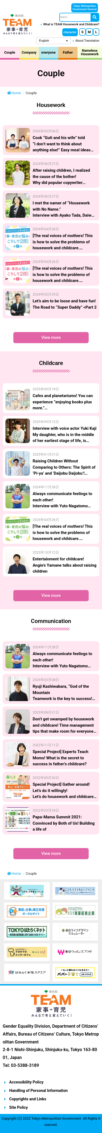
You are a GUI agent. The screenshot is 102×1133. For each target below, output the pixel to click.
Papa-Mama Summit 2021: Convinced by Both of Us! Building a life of (64, 823)
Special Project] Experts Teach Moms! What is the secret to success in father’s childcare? (60, 757)
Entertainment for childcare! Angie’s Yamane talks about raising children (64, 565)
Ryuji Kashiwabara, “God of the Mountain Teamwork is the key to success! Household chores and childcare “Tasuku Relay (62, 698)
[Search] (95, 17)
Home (14, 93)
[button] (70, 32)
